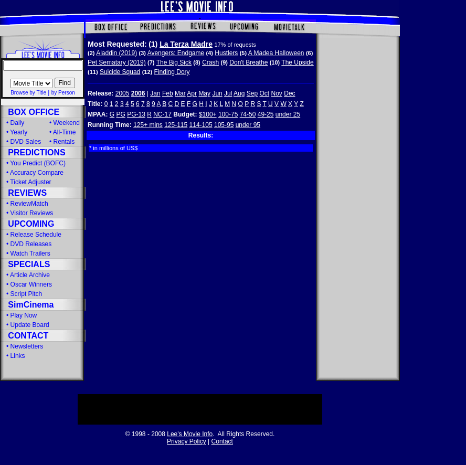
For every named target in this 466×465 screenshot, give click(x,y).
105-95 (224, 125)
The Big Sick (174, 62)
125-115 (175, 125)
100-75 (228, 114)
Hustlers (226, 53)
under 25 (288, 114)
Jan (155, 93)
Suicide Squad (120, 72)
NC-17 (162, 114)
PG (120, 114)
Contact (222, 441)
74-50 (248, 114)
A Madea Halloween (276, 53)
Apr (192, 93)
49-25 (266, 114)
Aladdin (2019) (116, 53)
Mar (180, 93)
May (204, 93)
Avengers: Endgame (176, 53)
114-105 (201, 125)
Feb (167, 93)
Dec (289, 93)
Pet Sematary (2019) (117, 62)
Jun (217, 93)
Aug (239, 93)
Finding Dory (172, 72)
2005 (122, 93)
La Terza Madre (186, 44)
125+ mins (148, 125)
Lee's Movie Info (190, 434)
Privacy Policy (186, 441)
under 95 (248, 125)
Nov (276, 93)
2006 (138, 93)
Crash (210, 62)
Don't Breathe (248, 62)
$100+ (208, 114)
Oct (265, 93)
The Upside (297, 62)
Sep (252, 93)
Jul (228, 93)
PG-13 (136, 114)
